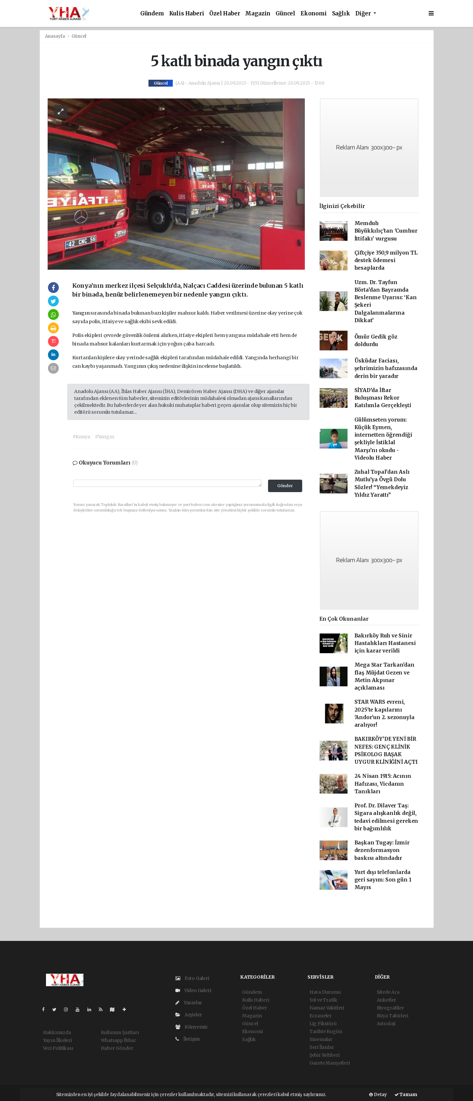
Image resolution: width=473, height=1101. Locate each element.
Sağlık (341, 13)
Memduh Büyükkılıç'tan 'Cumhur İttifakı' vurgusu (385, 231)
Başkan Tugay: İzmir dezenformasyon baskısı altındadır (382, 850)
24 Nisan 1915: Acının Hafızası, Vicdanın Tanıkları (382, 784)
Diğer (363, 13)
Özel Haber (224, 13)
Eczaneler (320, 1016)
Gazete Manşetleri (329, 1063)
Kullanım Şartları (120, 1032)
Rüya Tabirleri (392, 1016)
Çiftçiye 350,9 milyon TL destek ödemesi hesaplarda (385, 260)
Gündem (152, 13)
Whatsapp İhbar (118, 1040)
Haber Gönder (117, 1048)
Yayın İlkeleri (57, 1040)
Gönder (285, 485)
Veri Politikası (58, 1048)
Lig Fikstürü (323, 1024)
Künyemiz (191, 1027)
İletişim (187, 1039)
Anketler (386, 1000)
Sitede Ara (388, 992)
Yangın (81, 313)
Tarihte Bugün (325, 1031)
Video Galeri (193, 990)
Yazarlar (188, 1003)
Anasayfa (55, 36)
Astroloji (386, 1024)
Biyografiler (390, 1008)
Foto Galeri (192, 978)
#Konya (81, 437)
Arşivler (188, 1015)
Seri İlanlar (321, 1047)
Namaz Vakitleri (326, 1008)
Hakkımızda (57, 1032)
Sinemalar (320, 1039)
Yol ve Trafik (323, 1000)
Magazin (257, 13)
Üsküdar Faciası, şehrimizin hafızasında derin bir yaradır (385, 368)
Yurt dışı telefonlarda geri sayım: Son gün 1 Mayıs (383, 880)
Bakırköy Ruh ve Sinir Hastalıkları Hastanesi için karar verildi (385, 643)
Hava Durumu (325, 992)
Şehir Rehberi (324, 1055)
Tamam (405, 1094)
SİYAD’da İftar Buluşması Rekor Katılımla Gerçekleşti (382, 398)
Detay (378, 1094)
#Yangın (104, 437)
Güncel (285, 13)
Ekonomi (314, 13)
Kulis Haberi (186, 13)
